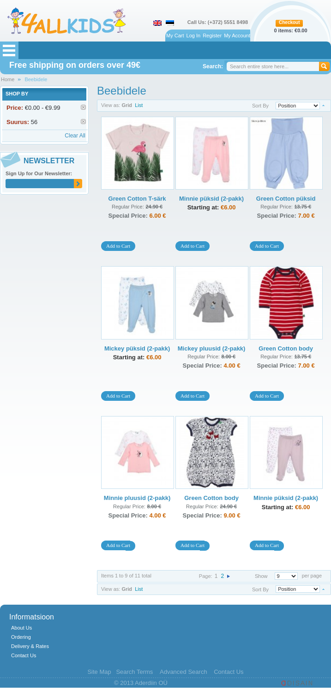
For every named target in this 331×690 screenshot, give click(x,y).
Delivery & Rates (30, 646)
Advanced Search (183, 671)
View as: (110, 105)
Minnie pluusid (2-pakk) (137, 497)
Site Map (99, 671)
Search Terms (134, 671)
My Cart (175, 35)
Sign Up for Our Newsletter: (39, 173)
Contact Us (23, 655)
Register (212, 35)
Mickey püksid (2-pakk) (137, 348)
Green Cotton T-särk (137, 198)
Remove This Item (83, 107)
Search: (213, 66)
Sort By (260, 105)
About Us (21, 628)
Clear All (75, 135)
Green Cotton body (286, 348)
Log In (194, 35)
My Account (237, 35)
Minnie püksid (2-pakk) (211, 198)
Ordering (21, 637)
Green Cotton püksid (286, 198)
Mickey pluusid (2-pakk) (212, 348)
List (139, 105)
